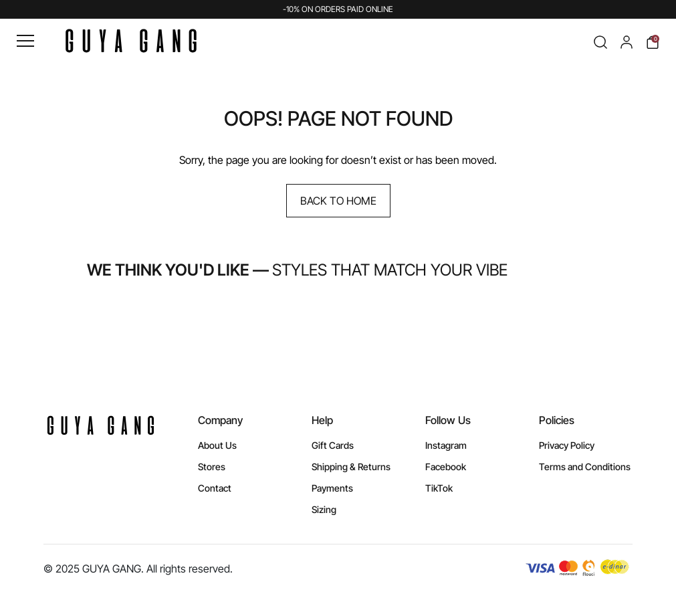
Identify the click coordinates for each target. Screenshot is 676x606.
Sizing (324, 509)
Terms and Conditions (585, 466)
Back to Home (338, 200)
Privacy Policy (566, 445)
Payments (332, 488)
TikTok (439, 488)
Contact (214, 488)
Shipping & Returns (351, 466)
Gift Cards (333, 445)
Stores (211, 466)
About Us (217, 445)
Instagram (446, 445)
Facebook (445, 466)
